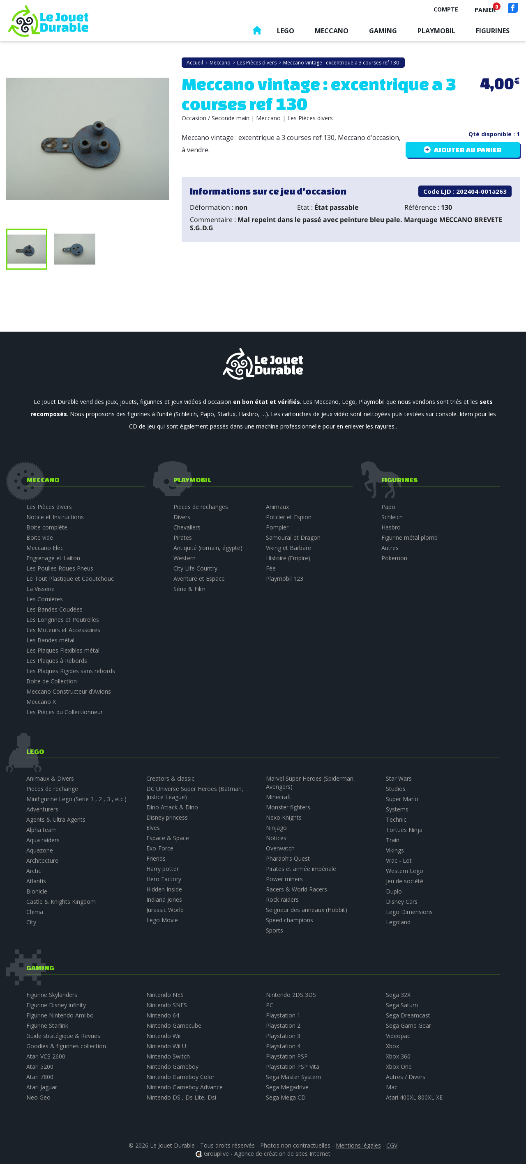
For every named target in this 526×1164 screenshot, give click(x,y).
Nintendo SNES (166, 1005)
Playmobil (436, 30)
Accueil (257, 32)
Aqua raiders (43, 840)
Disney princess (167, 817)
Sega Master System (293, 1077)
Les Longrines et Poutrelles (62, 619)
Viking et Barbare (288, 548)
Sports (274, 930)
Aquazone (39, 850)
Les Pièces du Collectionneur (64, 712)
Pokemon (394, 558)
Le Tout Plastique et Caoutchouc (70, 578)
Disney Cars (402, 901)
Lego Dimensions (409, 912)
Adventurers (42, 809)
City (31, 922)
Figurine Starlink (47, 1025)
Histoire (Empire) (288, 558)
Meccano (331, 30)
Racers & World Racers (296, 889)
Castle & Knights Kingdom (61, 901)
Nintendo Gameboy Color (180, 1077)
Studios (396, 789)
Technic (396, 819)
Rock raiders (282, 899)
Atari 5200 (39, 1066)
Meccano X (41, 702)
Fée (271, 568)
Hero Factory (163, 879)
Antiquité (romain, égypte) (207, 548)
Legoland (398, 922)
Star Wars (399, 778)
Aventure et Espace (199, 578)
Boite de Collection (51, 681)
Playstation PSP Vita (292, 1066)
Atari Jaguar (41, 1087)
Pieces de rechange (52, 789)
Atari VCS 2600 (45, 1056)
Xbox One (399, 1066)
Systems (397, 809)
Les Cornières (44, 599)
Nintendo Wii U (166, 1046)
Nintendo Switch (168, 1056)
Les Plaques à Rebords (56, 660)
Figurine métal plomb (409, 537)
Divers (181, 517)
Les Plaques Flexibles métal (62, 650)
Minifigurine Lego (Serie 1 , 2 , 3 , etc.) (76, 799)
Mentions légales (358, 1145)
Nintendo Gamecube (173, 1025)
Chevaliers (187, 527)
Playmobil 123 (284, 578)
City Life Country (195, 568)
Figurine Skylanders (51, 995)
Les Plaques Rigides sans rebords (70, 671)
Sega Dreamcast (408, 1015)
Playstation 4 (283, 1046)
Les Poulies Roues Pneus (59, 568)
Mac (391, 1087)
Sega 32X (398, 995)
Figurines (493, 30)
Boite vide (39, 537)
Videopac (398, 1036)
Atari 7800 (39, 1077)
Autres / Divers (405, 1077)
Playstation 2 (283, 1025)
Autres (390, 548)
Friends (156, 858)
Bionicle (36, 891)
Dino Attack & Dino (172, 807)
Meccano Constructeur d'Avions (68, 691)
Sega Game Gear (408, 1025)
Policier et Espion (288, 517)
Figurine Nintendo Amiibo (60, 1015)
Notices (276, 838)
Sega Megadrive (287, 1087)
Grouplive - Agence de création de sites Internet (267, 1153)
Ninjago (276, 828)
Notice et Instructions (55, 517)
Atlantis (36, 881)
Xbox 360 (398, 1056)
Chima (34, 912)
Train (392, 840)
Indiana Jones (164, 899)
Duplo (394, 891)
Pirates (182, 537)
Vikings (395, 850)
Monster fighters (288, 807)
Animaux (277, 507)
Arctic (33, 871)
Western (184, 558)
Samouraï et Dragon (293, 537)
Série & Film (189, 589)
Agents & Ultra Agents (55, 819)
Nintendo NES (165, 995)
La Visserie (40, 589)
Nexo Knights (284, 817)
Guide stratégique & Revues (63, 1036)
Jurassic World (165, 910)
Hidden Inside (164, 889)
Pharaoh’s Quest (288, 858)
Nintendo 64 (162, 1015)
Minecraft (278, 797)
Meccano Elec (44, 548)
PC (269, 1005)
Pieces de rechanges (200, 507)
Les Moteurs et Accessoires (63, 630)
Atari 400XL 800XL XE (414, 1097)
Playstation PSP (287, 1056)
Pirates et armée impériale (301, 869)
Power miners (284, 879)
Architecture (42, 860)
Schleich (392, 517)
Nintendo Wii (163, 1036)
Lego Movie (162, 920)
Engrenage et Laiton (53, 558)
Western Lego (404, 871)
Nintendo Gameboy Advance (184, 1087)
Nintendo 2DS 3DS (291, 995)
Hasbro (391, 527)
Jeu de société (404, 881)
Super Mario (402, 799)
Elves (153, 828)
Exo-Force (159, 848)
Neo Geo (38, 1097)
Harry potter (162, 869)
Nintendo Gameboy (172, 1066)
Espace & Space (167, 838)
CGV (391, 1145)
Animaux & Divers (50, 778)
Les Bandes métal (50, 640)
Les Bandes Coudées (54, 609)
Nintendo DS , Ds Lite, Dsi (181, 1097)
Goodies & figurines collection (66, 1046)
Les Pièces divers (49, 507)
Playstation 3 (283, 1036)
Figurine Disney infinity (56, 1005)
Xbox (392, 1046)
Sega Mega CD (286, 1097)
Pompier (277, 527)
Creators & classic (170, 778)
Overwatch (280, 848)
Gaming (383, 30)
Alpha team (41, 830)
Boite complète (46, 527)
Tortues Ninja (404, 830)
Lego (285, 30)
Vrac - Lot (399, 860)
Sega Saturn (402, 1005)
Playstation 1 (283, 1015)
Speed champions (289, 920)
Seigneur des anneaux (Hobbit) (306, 910)
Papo (388, 507)
